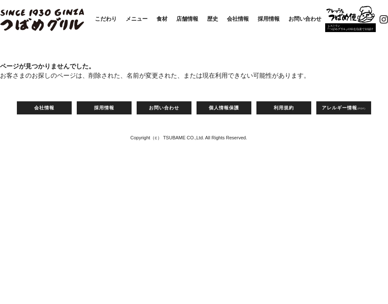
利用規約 (284, 107)
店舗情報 (187, 19)
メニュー (137, 19)
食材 (161, 19)
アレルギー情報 (344, 107)
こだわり (106, 19)
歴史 (212, 19)
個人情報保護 (224, 107)
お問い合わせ (304, 19)
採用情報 (269, 19)
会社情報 (238, 19)
